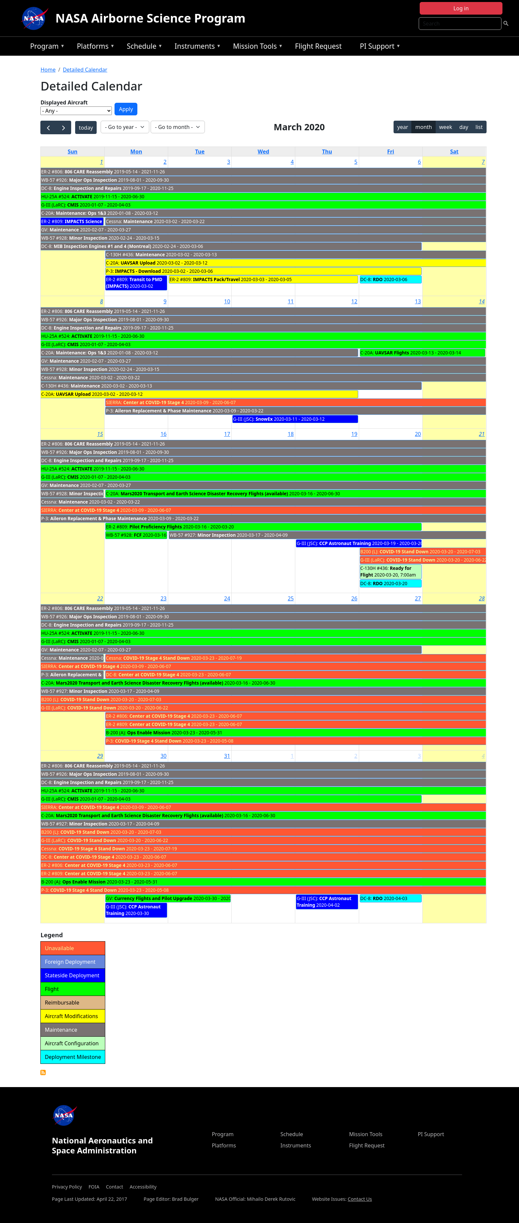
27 (418, 598)
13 (418, 301)
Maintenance (64, 229)
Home (48, 69)
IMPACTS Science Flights (91, 221)
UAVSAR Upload (137, 263)
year (402, 127)
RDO (378, 279)
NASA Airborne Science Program (150, 18)
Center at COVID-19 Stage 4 (153, 402)
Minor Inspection (88, 238)
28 (482, 598)
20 (418, 434)
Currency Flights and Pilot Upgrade (153, 898)
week (445, 127)
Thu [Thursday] (327, 151)
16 (163, 434)
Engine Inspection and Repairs (87, 188)
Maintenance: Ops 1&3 (81, 213)
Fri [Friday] (390, 151)
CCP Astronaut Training (345, 543)
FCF (138, 535)
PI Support (378, 47)
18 (291, 434)
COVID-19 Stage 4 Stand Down (156, 658)
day (463, 127)
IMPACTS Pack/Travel (216, 279)
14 (482, 301)
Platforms (94, 47)
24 (227, 598)
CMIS (72, 205)
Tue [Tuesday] (200, 151)
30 (163, 756)
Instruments (196, 47)
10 (227, 301)
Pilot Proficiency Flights (155, 526)
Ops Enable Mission (148, 732)
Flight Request (318, 46)
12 (354, 301)
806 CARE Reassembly (89, 171)
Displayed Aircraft (63, 102)
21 (482, 434)
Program (46, 47)
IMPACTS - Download (138, 271)
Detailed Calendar (85, 69)
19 (354, 434)
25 (291, 598)
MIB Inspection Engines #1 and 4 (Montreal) (102, 246)
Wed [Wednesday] (263, 151)
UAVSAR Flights (392, 352)
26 (354, 598)
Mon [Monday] (136, 151)
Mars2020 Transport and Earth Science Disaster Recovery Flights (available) (204, 493)
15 (100, 434)
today (86, 127)
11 (291, 301)
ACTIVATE (81, 196)
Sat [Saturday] (454, 151)
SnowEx (264, 419)
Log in (461, 8)
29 (100, 756)
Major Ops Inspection (93, 180)
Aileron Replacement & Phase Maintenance (164, 410)
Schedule (143, 47)
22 (100, 598)
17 (227, 434)
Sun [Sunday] (72, 151)
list (479, 127)
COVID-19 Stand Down (404, 551)
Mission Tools (256, 47)
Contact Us (360, 1199)
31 (227, 756)
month (423, 127)
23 (163, 598)
